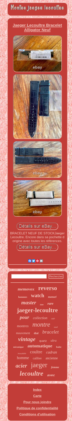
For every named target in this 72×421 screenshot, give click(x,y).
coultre (36, 351)
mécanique (18, 347)
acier (21, 366)
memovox (26, 289)
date (42, 304)
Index (37, 390)
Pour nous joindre (37, 402)
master (28, 302)
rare (50, 303)
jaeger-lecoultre (37, 310)
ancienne (52, 358)
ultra (53, 340)
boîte (58, 346)
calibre (37, 358)
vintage (26, 339)
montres (23, 326)
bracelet (50, 332)
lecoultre (31, 373)
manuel (52, 296)
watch (37, 295)
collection (40, 318)
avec (51, 375)
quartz (43, 340)
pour (24, 317)
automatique (39, 345)
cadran (51, 352)
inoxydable (22, 353)
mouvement (23, 333)
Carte (37, 396)
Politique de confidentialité (37, 408)
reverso (47, 288)
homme (23, 357)
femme (55, 367)
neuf (56, 327)
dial (36, 333)
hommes (22, 296)
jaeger (39, 365)
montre (41, 324)
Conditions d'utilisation (37, 414)
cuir (53, 318)
